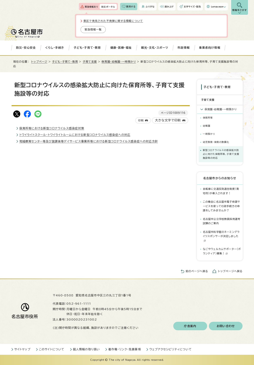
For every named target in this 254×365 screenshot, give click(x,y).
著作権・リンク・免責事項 (124, 349)
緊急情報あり (91, 7)
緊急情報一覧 (93, 29)
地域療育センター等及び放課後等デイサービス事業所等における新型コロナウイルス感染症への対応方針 (88, 141)
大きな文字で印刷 (168, 120)
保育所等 (208, 118)
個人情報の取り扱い (86, 349)
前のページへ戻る (197, 271)
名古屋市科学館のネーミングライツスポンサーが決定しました (221, 236)
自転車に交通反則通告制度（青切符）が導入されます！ (221, 191)
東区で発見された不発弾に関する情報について (113, 21)
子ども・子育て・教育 (87, 47)
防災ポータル (108, 7)
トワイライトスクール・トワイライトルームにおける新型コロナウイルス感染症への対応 (74, 134)
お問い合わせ (226, 326)
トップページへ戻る (230, 271)
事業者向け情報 (209, 47)
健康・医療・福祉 (121, 47)
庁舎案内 (190, 326)
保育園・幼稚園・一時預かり (119, 61)
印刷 (140, 120)
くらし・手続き (54, 47)
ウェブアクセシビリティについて (170, 349)
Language (217, 6)
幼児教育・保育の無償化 (216, 142)
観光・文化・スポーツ (154, 47)
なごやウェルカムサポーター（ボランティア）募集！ (222, 251)
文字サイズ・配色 (192, 6)
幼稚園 (206, 126)
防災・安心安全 (26, 47)
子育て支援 (90, 61)
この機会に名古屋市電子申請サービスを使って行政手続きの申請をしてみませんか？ (221, 206)
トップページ (39, 61)
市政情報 (184, 47)
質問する (131, 6)
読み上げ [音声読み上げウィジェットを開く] (169, 6)
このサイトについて (52, 349)
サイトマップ (22, 349)
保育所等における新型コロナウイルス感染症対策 (51, 128)
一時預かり (209, 134)
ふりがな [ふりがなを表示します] (150, 6)
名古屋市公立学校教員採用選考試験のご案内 (221, 221)
